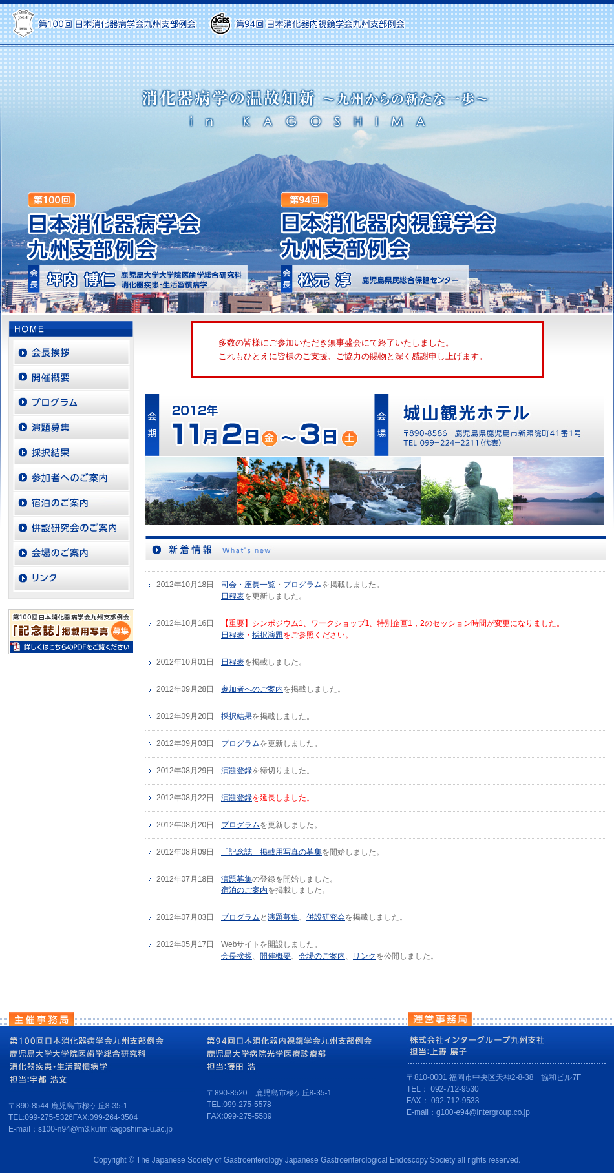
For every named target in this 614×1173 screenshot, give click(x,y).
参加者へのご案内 (252, 689)
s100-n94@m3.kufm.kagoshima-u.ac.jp (105, 1129)
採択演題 (267, 634)
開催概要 (275, 955)
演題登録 (236, 770)
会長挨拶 (236, 955)
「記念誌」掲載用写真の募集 (271, 851)
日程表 (232, 596)
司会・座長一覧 (248, 584)
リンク (364, 955)
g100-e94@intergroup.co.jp (483, 1112)
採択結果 (236, 716)
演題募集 (236, 879)
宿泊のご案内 (244, 890)
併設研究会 (325, 917)
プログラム (302, 584)
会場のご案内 (322, 955)
